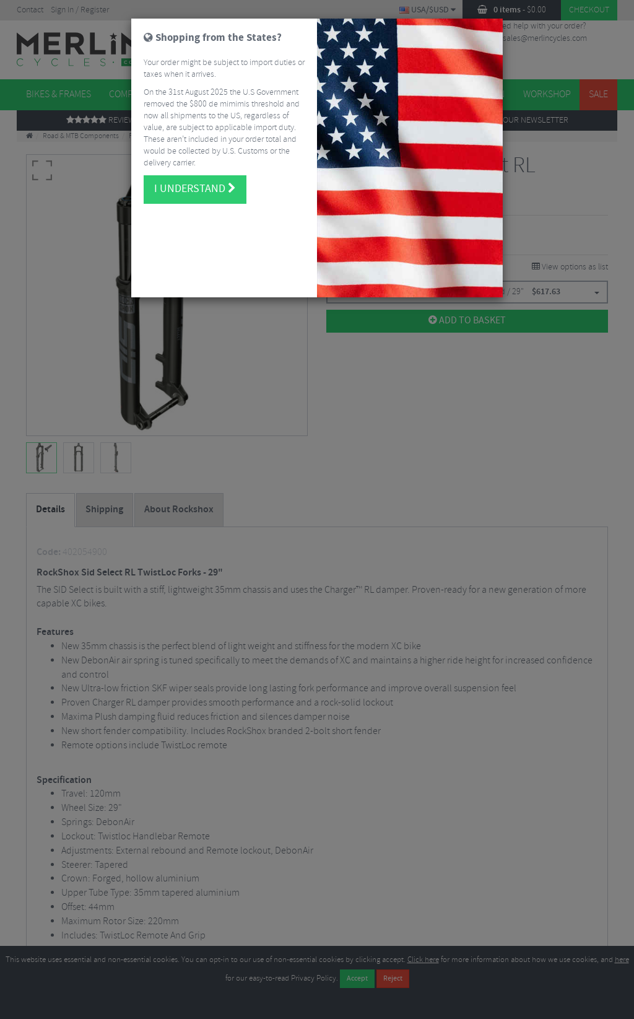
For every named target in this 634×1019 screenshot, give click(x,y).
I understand (195, 183)
